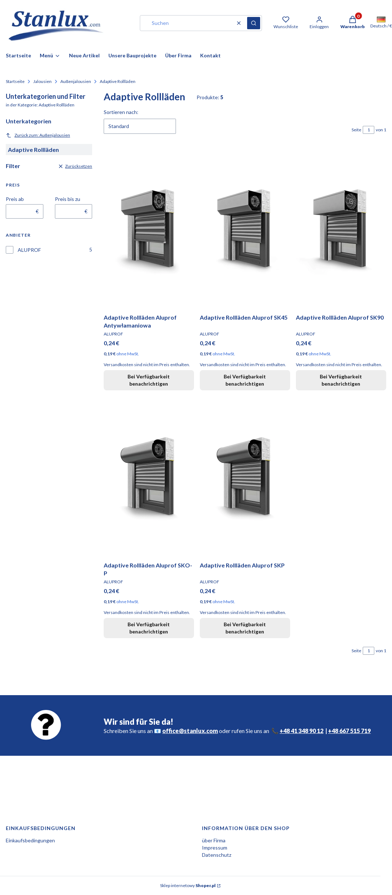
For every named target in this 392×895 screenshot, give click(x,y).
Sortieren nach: (121, 112)
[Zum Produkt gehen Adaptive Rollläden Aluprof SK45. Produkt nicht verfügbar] (245, 229)
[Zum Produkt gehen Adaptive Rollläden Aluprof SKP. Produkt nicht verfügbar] (245, 477)
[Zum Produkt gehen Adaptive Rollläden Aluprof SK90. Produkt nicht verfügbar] (341, 229)
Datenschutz (216, 855)
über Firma (213, 840)
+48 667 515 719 (349, 730)
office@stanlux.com (190, 730)
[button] (253, 23)
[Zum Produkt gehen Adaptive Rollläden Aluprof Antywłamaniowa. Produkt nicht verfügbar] (149, 229)
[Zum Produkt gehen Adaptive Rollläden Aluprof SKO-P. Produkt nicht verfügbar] (149, 477)
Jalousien (42, 81)
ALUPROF (29, 250)
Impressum (214, 847)
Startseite (15, 81)
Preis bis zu (67, 199)
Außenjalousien (75, 81)
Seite (356, 129)
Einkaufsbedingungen (30, 840)
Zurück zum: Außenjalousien (38, 135)
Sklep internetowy (188, 885)
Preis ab (15, 199)
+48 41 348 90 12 (301, 730)
